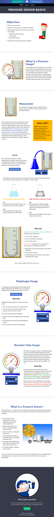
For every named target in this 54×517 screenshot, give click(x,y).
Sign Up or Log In (36, 1)
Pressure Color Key (15, 169)
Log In (31, 513)
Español (27, 5)
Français (32, 5)
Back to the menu (31, 514)
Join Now (27, 508)
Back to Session (17, 1)
